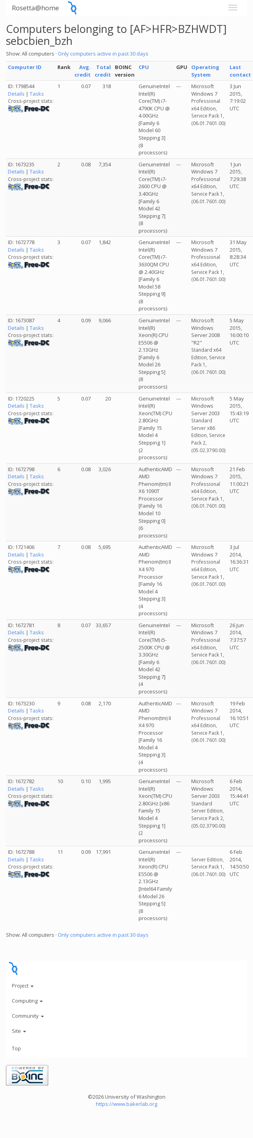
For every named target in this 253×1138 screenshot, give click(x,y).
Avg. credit (82, 71)
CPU (144, 67)
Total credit (103, 71)
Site (19, 1030)
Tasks (37, 93)
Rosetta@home (35, 7)
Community (28, 1015)
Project (23, 985)
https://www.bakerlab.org (126, 1103)
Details (16, 93)
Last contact (240, 71)
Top (16, 1048)
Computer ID (25, 67)
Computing (27, 1000)
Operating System (205, 71)
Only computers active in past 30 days (103, 53)
